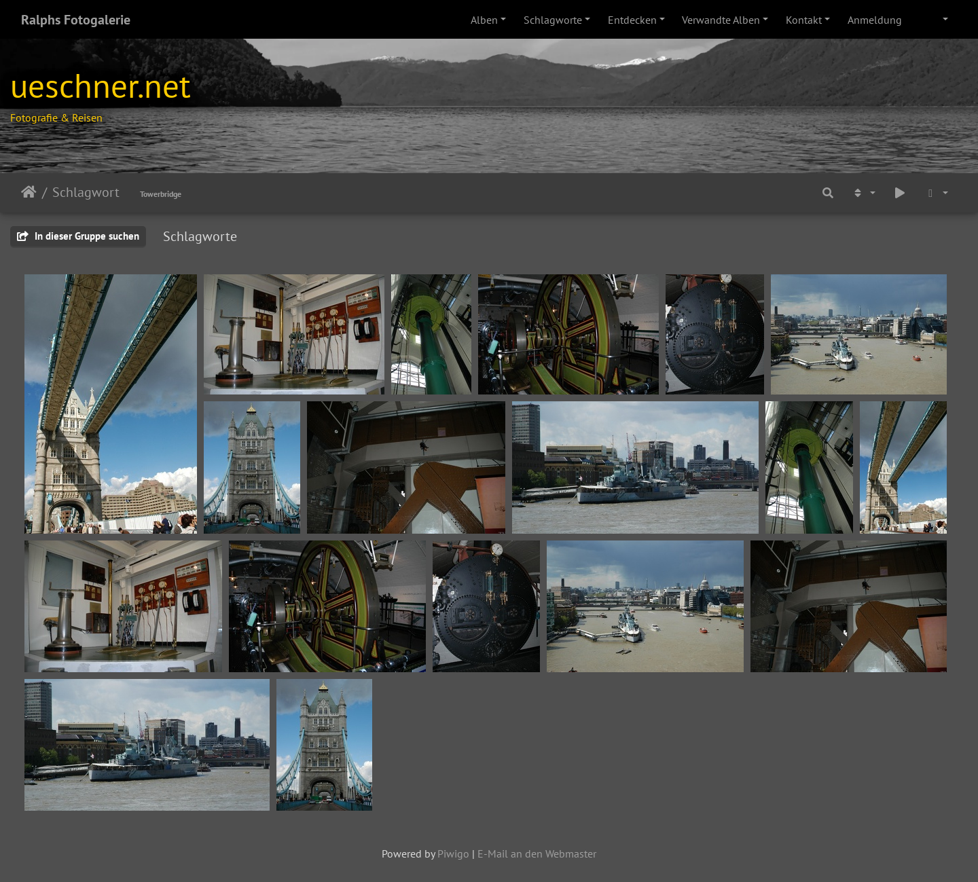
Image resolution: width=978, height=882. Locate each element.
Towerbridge (160, 194)
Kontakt (804, 19)
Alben (484, 19)
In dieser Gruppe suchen (78, 235)
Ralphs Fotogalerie (75, 20)
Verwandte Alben (721, 19)
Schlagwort (86, 192)
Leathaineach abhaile (29, 192)
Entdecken (632, 19)
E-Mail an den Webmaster (536, 853)
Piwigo (453, 853)
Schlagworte (553, 19)
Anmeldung (875, 19)
